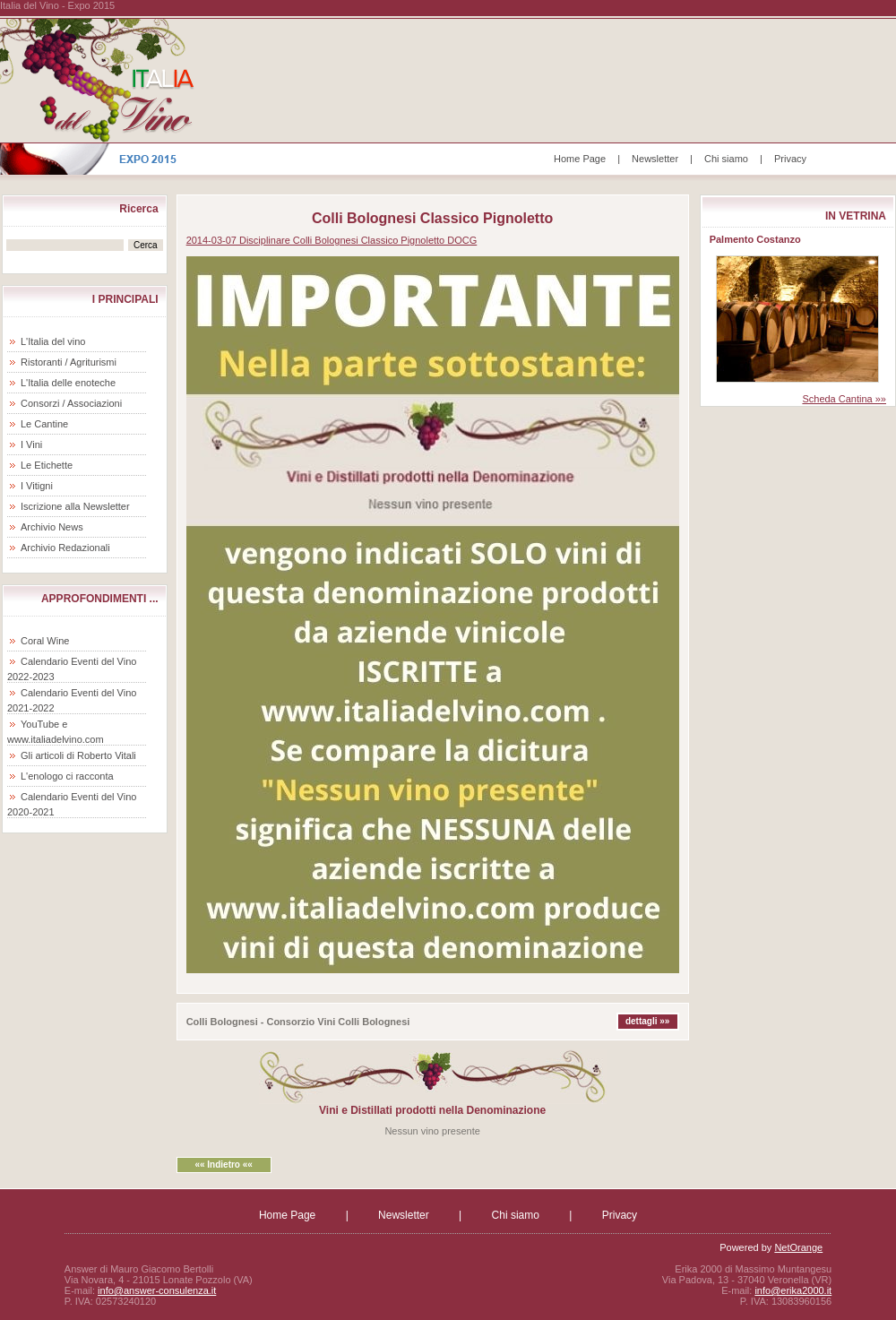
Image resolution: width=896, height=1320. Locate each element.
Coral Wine (45, 640)
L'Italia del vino (53, 341)
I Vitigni (37, 485)
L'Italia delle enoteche (68, 382)
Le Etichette (47, 465)
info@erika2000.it (792, 1290)
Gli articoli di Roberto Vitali (78, 755)
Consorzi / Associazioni (71, 403)
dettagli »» (647, 1021)
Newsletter (655, 158)
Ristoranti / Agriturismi (68, 362)
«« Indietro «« (223, 1164)
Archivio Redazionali (65, 547)
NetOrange (798, 1247)
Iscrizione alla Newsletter (75, 506)
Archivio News (52, 527)
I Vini (31, 444)
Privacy (790, 158)
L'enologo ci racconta (67, 776)
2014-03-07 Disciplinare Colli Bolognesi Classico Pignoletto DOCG (332, 240)
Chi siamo (726, 158)
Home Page (580, 158)
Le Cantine (44, 423)
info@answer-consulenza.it (157, 1290)
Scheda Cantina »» (844, 398)
